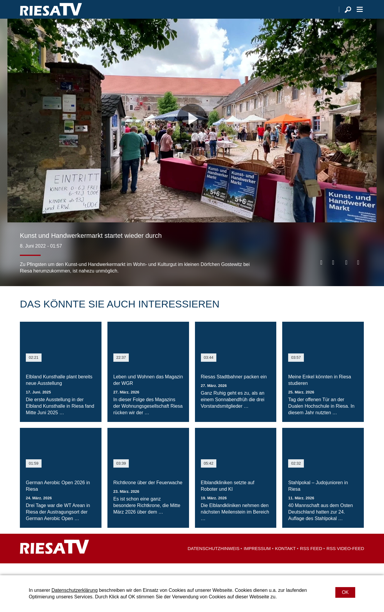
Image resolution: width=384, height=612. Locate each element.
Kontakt (285, 560)
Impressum (257, 560)
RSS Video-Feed (345, 560)
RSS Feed (311, 560)
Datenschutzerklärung (74, 590)
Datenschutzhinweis (213, 560)
